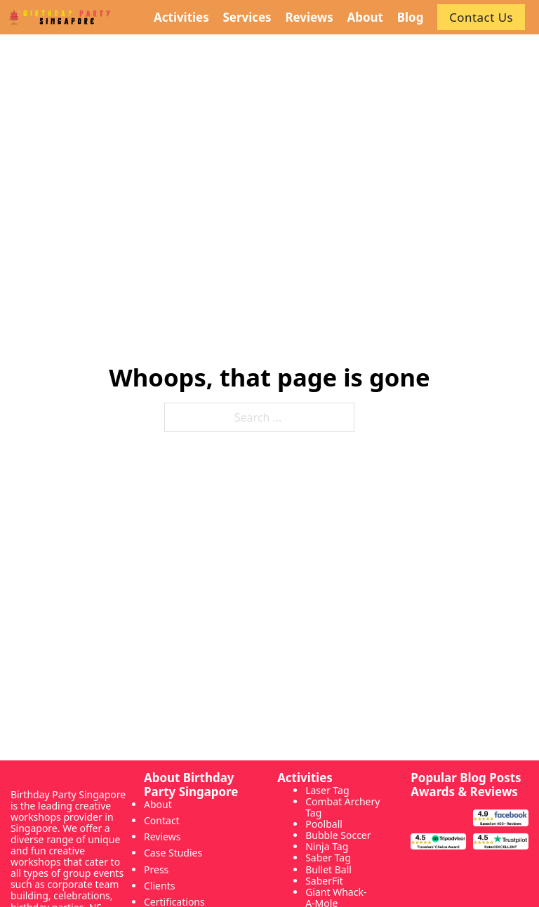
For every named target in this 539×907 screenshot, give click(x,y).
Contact (162, 820)
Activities (305, 778)
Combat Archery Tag (342, 807)
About (158, 804)
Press (156, 869)
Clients (159, 885)
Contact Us (481, 17)
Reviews (162, 836)
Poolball (323, 824)
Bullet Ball (328, 869)
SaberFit (324, 880)
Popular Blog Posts (466, 778)
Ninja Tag (326, 846)
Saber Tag (328, 857)
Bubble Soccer (338, 835)
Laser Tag (327, 790)
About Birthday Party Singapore (191, 785)
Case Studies (173, 852)
